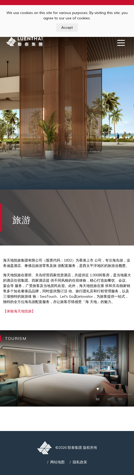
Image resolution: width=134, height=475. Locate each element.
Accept (67, 27)
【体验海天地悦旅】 (19, 311)
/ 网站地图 (56, 462)
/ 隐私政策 (78, 462)
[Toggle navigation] (121, 42)
